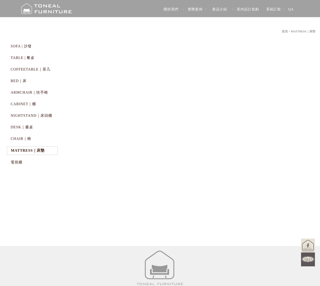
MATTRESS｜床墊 (28, 150)
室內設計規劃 (248, 9)
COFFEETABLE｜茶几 (30, 69)
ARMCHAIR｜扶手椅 (29, 92)
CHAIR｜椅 (21, 139)
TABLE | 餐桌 (22, 58)
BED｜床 (19, 81)
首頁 (285, 31)
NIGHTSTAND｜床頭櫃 (31, 115)
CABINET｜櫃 (23, 104)
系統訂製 (273, 9)
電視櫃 (16, 162)
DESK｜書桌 (22, 127)
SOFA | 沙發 (21, 46)
